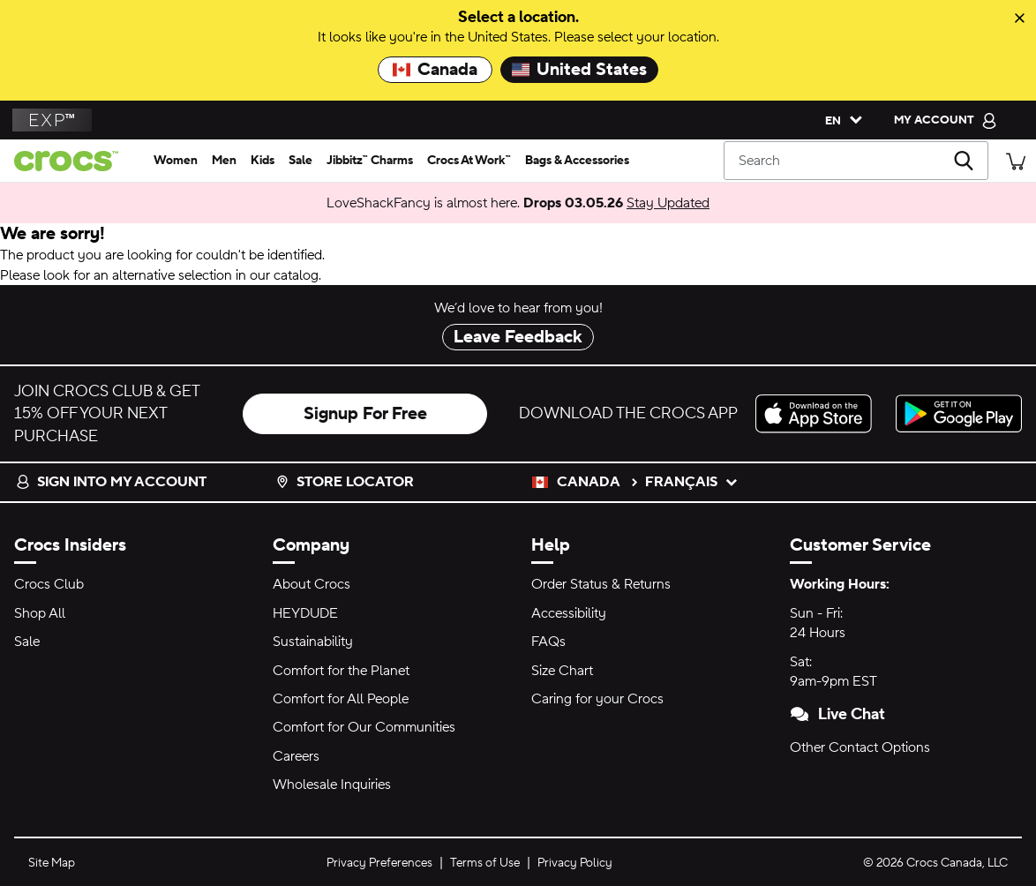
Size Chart (562, 671)
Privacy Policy (574, 863)
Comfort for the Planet (341, 671)
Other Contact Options (860, 747)
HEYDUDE (305, 613)
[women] (175, 160)
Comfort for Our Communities (364, 727)
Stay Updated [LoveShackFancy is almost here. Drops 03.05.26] (668, 203)
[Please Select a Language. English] (839, 120)
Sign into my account (111, 482)
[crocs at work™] (469, 160)
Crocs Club (49, 584)
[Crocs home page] (73, 161)
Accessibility (568, 613)
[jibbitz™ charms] (369, 160)
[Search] (856, 160)
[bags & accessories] (577, 160)
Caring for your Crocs (597, 699)
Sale (27, 641)
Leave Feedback (518, 337)
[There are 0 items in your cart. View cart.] (1015, 160)
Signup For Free (365, 413)
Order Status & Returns (601, 584)
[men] (224, 160)
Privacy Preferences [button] (379, 863)
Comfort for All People (341, 699)
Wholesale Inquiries (332, 784)
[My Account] (945, 120)
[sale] (300, 160)
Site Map (51, 863)
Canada (435, 69)
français (692, 482)
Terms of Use (485, 863)
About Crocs (311, 584)
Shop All (39, 613)
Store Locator (344, 482)
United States (579, 69)
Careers (296, 756)
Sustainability (313, 641)
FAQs (548, 641)
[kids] (263, 160)
